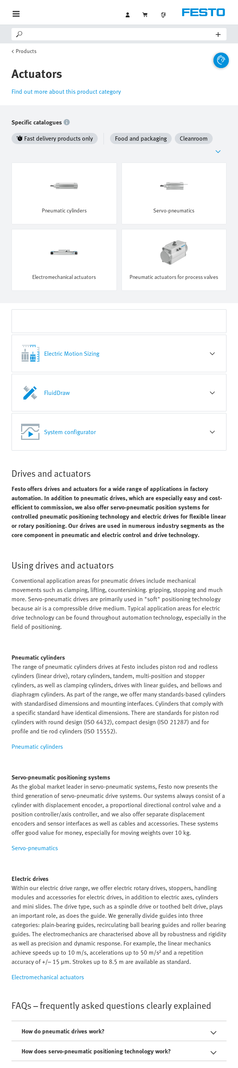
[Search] (120, 34)
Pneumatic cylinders (37, 746)
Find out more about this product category (66, 91)
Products (26, 51)
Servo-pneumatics (34, 847)
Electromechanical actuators (47, 977)
